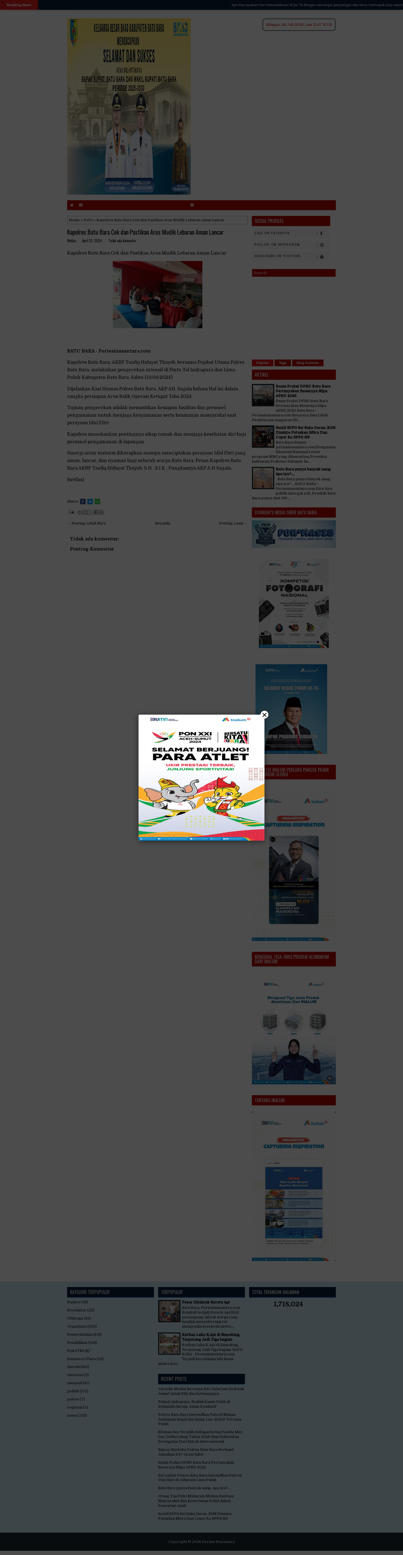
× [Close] (264, 715)
